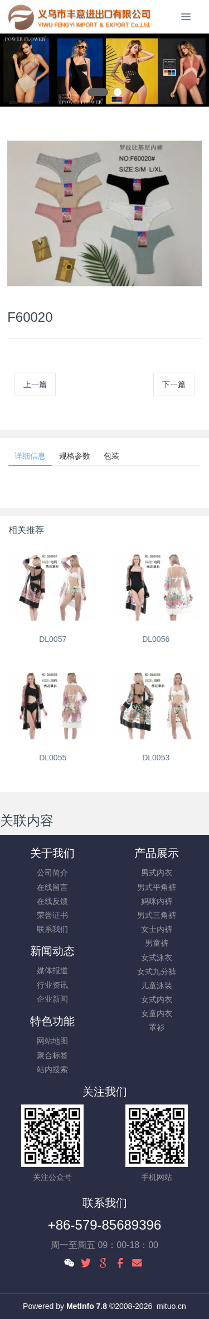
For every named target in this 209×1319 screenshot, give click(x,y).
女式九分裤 (156, 971)
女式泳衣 (156, 957)
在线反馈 (52, 901)
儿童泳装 (156, 985)
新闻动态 (52, 951)
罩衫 (156, 1027)
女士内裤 (156, 929)
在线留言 (52, 887)
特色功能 (52, 1021)
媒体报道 (52, 970)
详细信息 (30, 455)
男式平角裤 (156, 887)
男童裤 (156, 943)
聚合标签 (52, 1055)
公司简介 (52, 872)
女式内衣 (156, 999)
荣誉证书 (52, 915)
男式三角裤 (156, 915)
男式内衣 (156, 872)
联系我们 (52, 929)
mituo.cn (171, 1306)
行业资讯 (52, 984)
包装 (111, 455)
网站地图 (52, 1040)
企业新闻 (52, 998)
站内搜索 (52, 1069)
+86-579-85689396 (105, 1224)
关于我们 (52, 853)
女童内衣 (156, 1013)
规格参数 (74, 455)
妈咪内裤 (156, 901)
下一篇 (174, 384)
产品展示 (156, 853)
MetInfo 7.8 (86, 1306)
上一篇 (35, 384)
